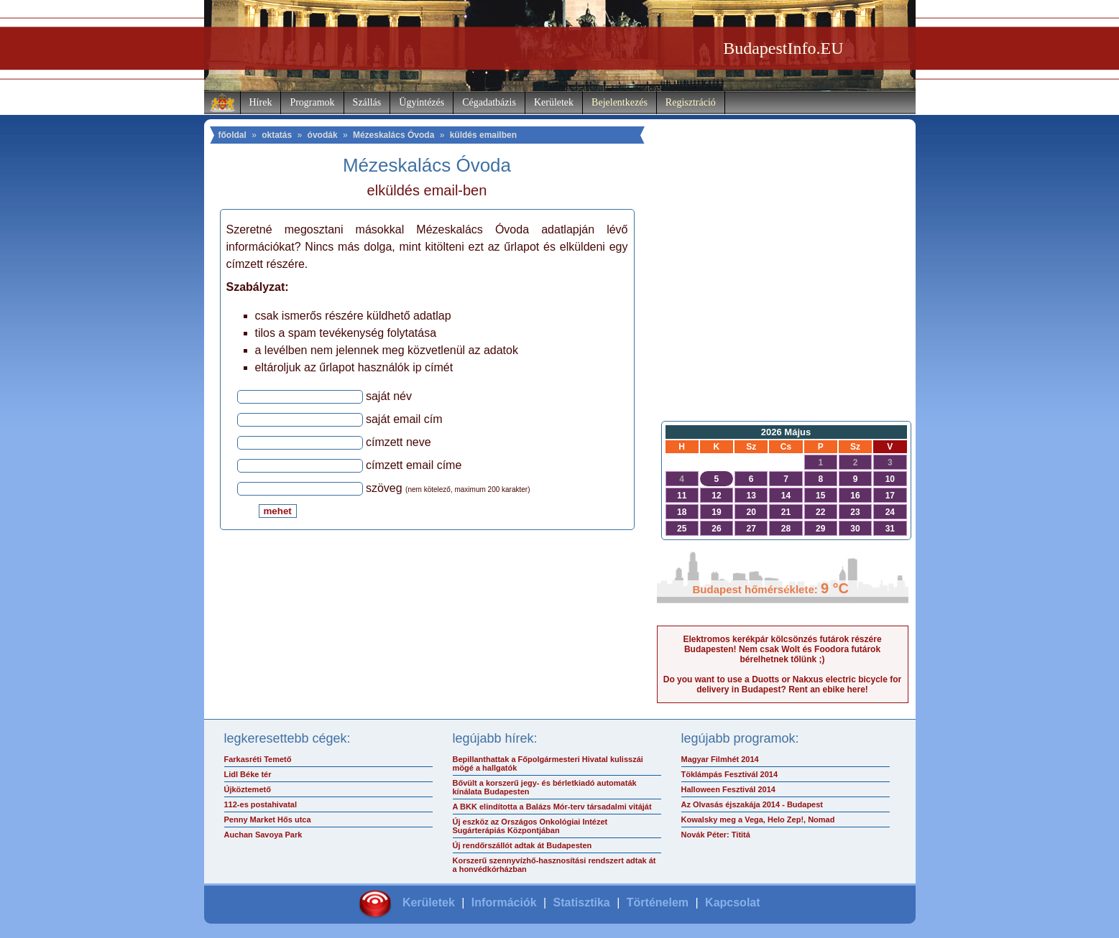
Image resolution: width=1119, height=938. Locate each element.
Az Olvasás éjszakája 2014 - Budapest (752, 804)
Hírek (260, 102)
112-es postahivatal (261, 804)
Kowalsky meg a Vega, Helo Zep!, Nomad (758, 819)
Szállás (367, 102)
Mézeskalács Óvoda (393, 135)
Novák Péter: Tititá (715, 834)
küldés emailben (483, 135)
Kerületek (554, 102)
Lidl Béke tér (248, 774)
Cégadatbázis (489, 102)
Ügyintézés (421, 102)
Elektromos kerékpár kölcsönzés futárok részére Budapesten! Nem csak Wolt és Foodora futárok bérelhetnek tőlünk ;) (782, 649)
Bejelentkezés (619, 102)
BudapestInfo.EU (783, 48)
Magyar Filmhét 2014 (720, 759)
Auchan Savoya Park (263, 834)
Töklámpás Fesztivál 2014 (729, 774)
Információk (504, 902)
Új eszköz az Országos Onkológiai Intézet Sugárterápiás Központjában (530, 826)
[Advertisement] (782, 298)
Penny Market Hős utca (267, 819)
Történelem (658, 902)
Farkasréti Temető (258, 759)
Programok (312, 102)
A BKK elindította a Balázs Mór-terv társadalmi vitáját (552, 806)
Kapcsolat (732, 902)
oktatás (277, 135)
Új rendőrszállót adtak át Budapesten (522, 845)
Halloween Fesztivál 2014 (728, 789)
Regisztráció (691, 102)
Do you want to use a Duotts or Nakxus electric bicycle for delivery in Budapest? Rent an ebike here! (782, 684)
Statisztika (581, 902)
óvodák (323, 135)
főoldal (232, 135)
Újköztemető (247, 789)
